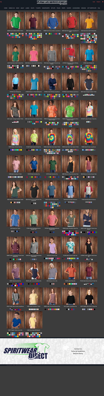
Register (98, 1)
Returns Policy (78, 353)
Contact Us (78, 349)
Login (94, 1)
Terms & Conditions (78, 351)
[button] (1, 1)
